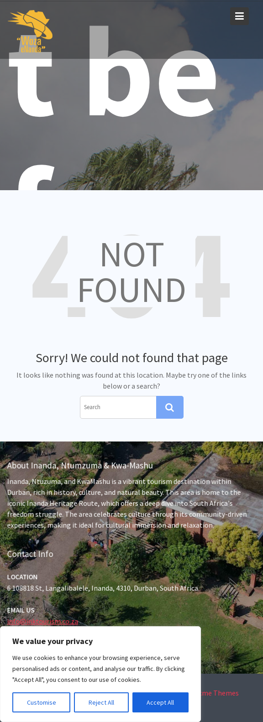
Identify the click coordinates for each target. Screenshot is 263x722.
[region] (100, 674)
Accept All (160, 702)
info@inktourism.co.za (44, 621)
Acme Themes (217, 692)
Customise (41, 702)
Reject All (101, 702)
